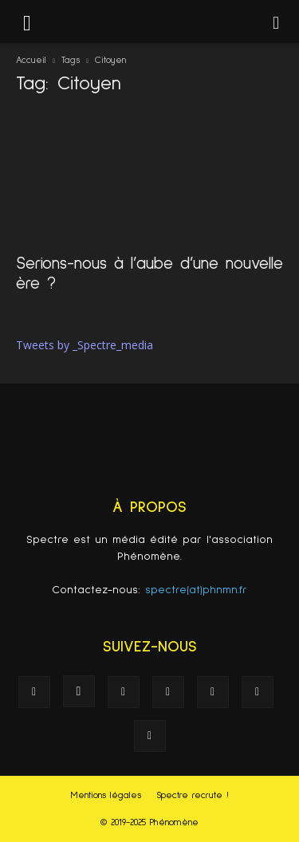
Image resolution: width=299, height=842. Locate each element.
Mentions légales (106, 796)
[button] (276, 21)
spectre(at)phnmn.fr (196, 590)
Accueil (31, 60)
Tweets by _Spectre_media (84, 344)
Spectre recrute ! (192, 796)
